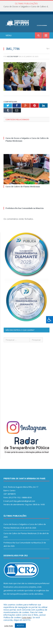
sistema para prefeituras (38, 583)
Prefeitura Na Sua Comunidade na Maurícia (25, 208)
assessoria (23, 587)
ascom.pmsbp (12, 56)
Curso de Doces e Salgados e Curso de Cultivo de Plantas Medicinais (27, 6)
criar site (20, 583)
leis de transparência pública (16, 594)
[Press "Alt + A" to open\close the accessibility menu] (49, 319)
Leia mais (26, 617)
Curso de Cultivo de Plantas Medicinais (23, 186)
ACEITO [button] (20, 625)
